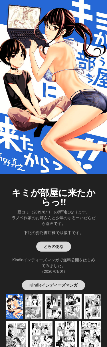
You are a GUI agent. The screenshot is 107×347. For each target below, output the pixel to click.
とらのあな (54, 246)
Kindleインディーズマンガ (53, 285)
